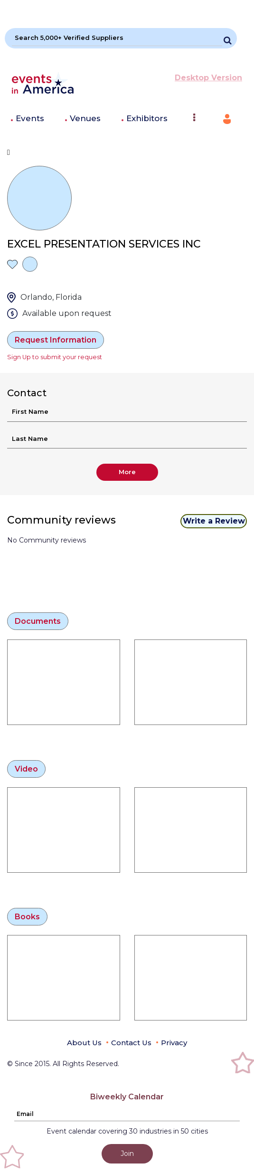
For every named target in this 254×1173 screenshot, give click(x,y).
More (127, 472)
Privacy (174, 1042)
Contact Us (131, 1042)
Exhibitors (147, 118)
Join (127, 1153)
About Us (84, 1042)
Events (30, 118)
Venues (85, 118)
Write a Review (214, 520)
